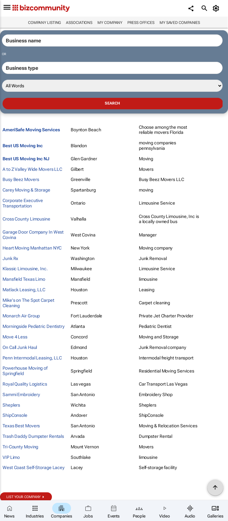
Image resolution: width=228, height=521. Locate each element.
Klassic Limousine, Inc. (25, 268)
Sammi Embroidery (21, 394)
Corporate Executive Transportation (23, 203)
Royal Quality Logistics (25, 384)
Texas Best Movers (21, 425)
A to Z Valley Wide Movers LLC (32, 169)
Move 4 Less (15, 336)
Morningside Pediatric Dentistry (34, 326)
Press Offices (140, 22)
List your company (23, 497)
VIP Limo (11, 457)
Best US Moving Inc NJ (26, 158)
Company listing (44, 22)
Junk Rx (10, 258)
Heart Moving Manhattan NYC (32, 247)
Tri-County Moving (20, 446)
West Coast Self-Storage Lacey (34, 467)
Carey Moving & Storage (26, 189)
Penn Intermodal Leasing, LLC (32, 357)
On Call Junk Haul (20, 347)
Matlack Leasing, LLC (24, 289)
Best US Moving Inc (23, 145)
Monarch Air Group (21, 315)
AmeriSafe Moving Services (31, 129)
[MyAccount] (217, 8)
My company (109, 22)
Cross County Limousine (26, 218)
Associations (79, 22)
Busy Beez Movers (21, 179)
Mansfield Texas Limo (24, 279)
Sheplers (11, 405)
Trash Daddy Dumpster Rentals (33, 436)
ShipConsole (15, 415)
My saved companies (180, 22)
